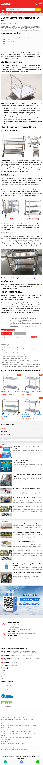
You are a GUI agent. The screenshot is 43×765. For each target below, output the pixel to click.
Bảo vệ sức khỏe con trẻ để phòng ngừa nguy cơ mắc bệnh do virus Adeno (19, 366)
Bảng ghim (12, 747)
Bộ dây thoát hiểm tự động (7, 743)
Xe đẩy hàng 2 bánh (17, 717)
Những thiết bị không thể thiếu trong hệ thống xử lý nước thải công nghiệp (19, 360)
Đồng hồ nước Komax (26, 731)
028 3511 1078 (13, 662)
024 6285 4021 (13, 655)
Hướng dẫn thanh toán (6, 692)
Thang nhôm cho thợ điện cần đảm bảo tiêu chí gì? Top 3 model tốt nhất (19, 350)
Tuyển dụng (3, 674)
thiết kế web (19, 756)
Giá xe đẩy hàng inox (11, 44)
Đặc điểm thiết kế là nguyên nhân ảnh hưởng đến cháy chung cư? (27, 475)
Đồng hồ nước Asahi (14, 731)
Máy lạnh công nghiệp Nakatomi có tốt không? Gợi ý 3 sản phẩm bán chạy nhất (20, 364)
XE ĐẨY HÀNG (8, 330)
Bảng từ (14, 749)
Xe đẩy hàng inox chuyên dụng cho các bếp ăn (23, 27)
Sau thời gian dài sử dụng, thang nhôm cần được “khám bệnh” (27, 507)
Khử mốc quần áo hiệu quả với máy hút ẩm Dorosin (14, 356)
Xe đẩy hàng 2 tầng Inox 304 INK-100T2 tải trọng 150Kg (10, 392)
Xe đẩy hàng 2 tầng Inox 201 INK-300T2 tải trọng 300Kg (32, 392)
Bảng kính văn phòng (35, 747)
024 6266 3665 (29, 655)
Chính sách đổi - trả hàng (7, 685)
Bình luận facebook (20, 333)
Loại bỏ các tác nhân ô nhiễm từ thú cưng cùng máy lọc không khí (17, 354)
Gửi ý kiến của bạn (6, 333)
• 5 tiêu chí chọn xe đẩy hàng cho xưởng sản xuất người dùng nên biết (25, 324)
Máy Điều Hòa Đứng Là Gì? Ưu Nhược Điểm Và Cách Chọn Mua (27, 447)
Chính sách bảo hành (6, 683)
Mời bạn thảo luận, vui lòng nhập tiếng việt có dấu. (14, 338)
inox (14, 330)
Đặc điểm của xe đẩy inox (9, 35)
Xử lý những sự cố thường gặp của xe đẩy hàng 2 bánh (27, 30)
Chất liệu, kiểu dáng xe (11, 41)
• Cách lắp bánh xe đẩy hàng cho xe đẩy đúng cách (21, 322)
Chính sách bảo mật (6, 690)
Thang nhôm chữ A (15, 723)
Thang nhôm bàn (5, 723)
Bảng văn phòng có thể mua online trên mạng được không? (26, 542)
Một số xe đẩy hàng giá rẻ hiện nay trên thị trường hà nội (27, 498)
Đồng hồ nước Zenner (18, 733)
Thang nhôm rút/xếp (6, 727)
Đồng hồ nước (4, 731)
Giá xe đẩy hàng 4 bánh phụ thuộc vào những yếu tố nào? (15, 352)
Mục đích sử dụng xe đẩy (12, 39)
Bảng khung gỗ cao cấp (22, 747)
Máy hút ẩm (4, 737)
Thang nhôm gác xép (27, 723)
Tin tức (7, 14)
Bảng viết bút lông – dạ (22, 749)
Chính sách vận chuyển (6, 687)
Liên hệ (2, 676)
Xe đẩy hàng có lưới (28, 719)
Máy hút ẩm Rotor (5, 739)
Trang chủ (2, 14)
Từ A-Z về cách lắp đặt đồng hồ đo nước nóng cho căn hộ (15, 348)
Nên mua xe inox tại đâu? (9, 48)
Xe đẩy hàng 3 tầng (6, 719)
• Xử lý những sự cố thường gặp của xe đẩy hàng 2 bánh (22, 326)
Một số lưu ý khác (10, 46)
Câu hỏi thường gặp (7, 434)
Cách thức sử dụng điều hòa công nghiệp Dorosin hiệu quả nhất (27, 564)
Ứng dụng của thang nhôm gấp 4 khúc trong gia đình (14, 358)
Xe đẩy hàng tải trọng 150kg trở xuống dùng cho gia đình (26, 489)
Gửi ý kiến (34, 337)
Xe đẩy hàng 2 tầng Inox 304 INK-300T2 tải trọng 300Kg (32, 415)
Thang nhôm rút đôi (20, 725)
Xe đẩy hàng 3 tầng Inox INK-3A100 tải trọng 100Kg (9, 415)
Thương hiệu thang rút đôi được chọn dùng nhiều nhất (27, 532)
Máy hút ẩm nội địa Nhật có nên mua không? (25, 524)
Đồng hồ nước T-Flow (6, 733)
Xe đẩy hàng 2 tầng (28, 717)
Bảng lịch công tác (5, 749)
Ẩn (20, 33)
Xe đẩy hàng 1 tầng (6, 717)
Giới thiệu (3, 670)
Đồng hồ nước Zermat (30, 733)
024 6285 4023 (21, 655)
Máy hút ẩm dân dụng (27, 737)
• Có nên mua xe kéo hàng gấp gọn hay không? (20, 317)
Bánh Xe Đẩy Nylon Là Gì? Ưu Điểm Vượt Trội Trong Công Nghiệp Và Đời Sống (26, 461)
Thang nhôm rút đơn (31, 725)
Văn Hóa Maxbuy (6, 431)
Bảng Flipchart (4, 747)
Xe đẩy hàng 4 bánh (17, 719)
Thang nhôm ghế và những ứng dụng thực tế (12, 362)
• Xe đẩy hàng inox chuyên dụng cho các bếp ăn (20, 320)
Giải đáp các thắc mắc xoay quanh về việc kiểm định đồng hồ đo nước (27, 573)
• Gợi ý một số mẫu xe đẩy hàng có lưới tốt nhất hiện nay (22, 318)
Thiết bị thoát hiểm (20, 743)
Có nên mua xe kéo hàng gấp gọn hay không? (12, 26)
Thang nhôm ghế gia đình (7, 725)
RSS (2, 678)
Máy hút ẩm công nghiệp (15, 737)
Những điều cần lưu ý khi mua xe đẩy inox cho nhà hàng (16, 37)
